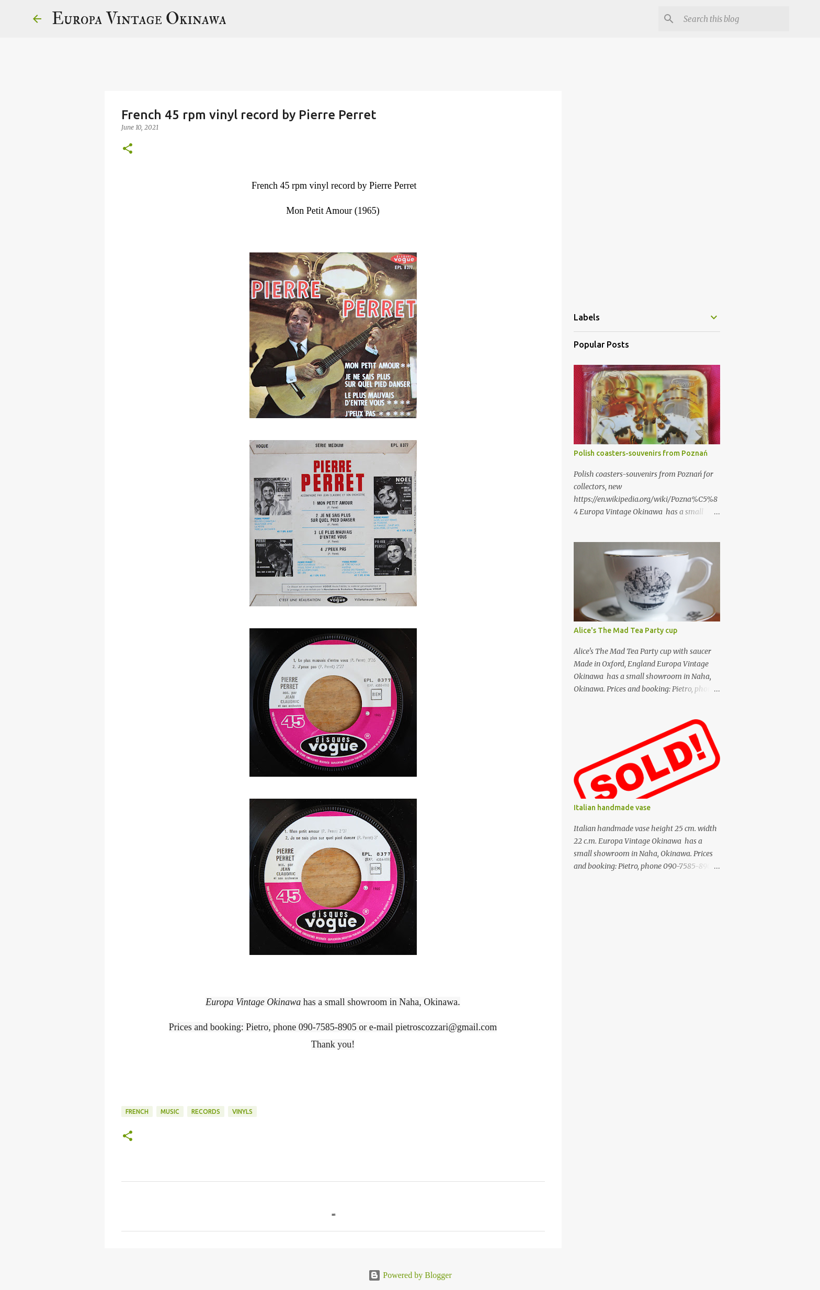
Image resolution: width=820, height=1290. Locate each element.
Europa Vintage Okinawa (139, 18)
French (137, 1111)
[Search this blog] (734, 18)
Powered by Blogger (410, 1275)
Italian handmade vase (612, 807)
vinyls (242, 1111)
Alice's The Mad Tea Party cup (625, 630)
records (205, 1111)
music (170, 1111)
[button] (127, 149)
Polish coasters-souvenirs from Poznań (641, 453)
